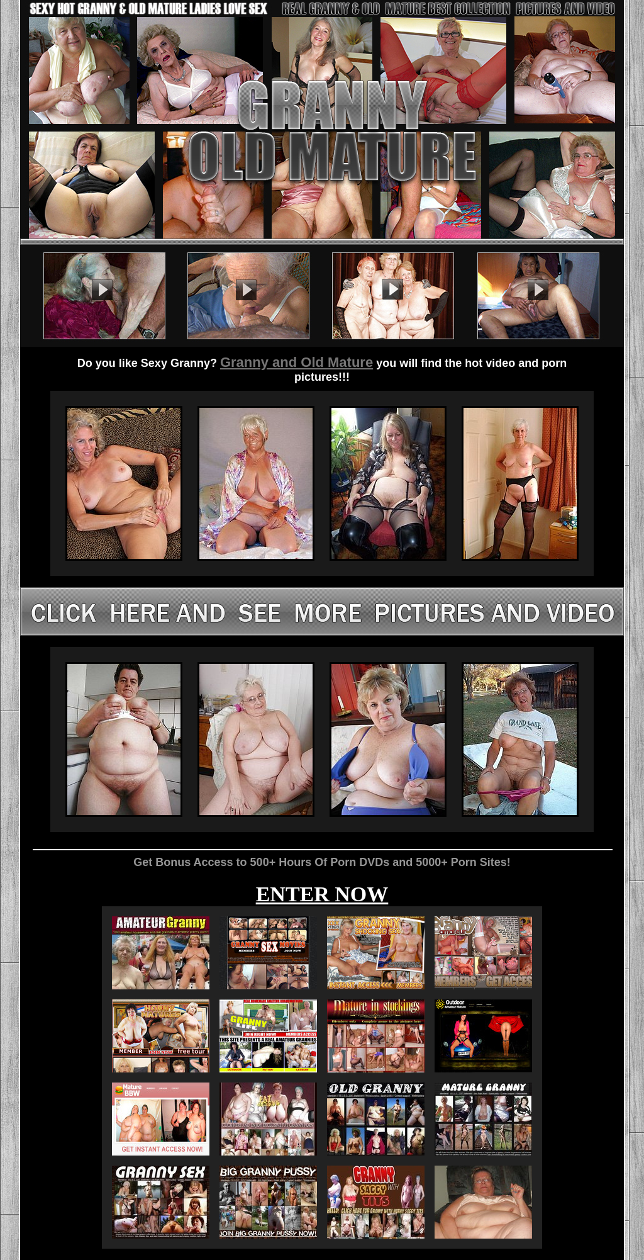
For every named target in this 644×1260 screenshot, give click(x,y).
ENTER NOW (322, 894)
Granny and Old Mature (296, 362)
